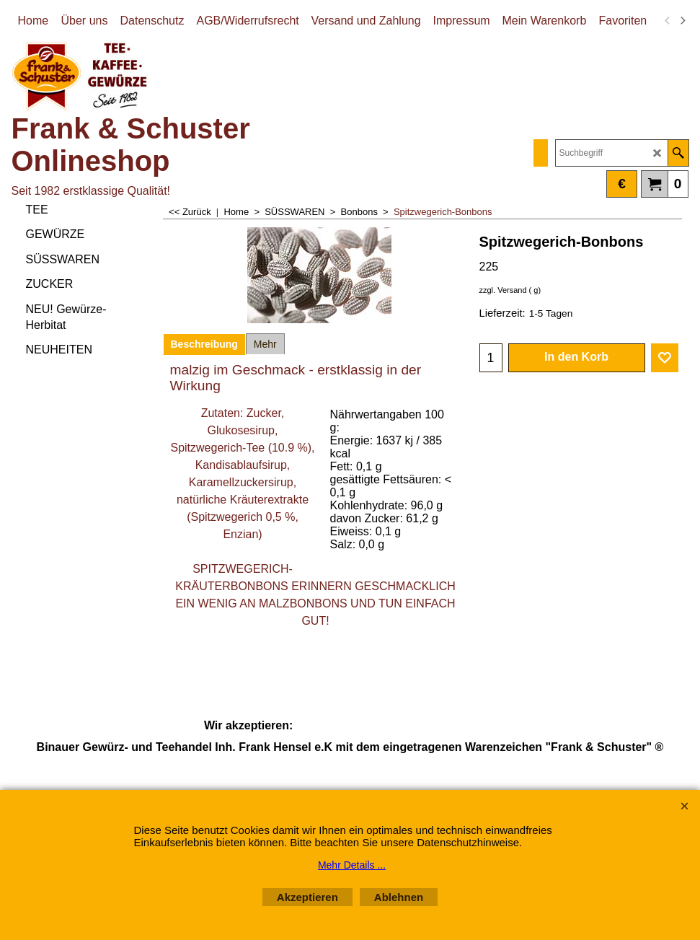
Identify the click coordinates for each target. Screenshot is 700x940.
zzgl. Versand (503, 290)
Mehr (265, 344)
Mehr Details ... (352, 865)
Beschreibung (204, 344)
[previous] (668, 20)
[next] (682, 20)
